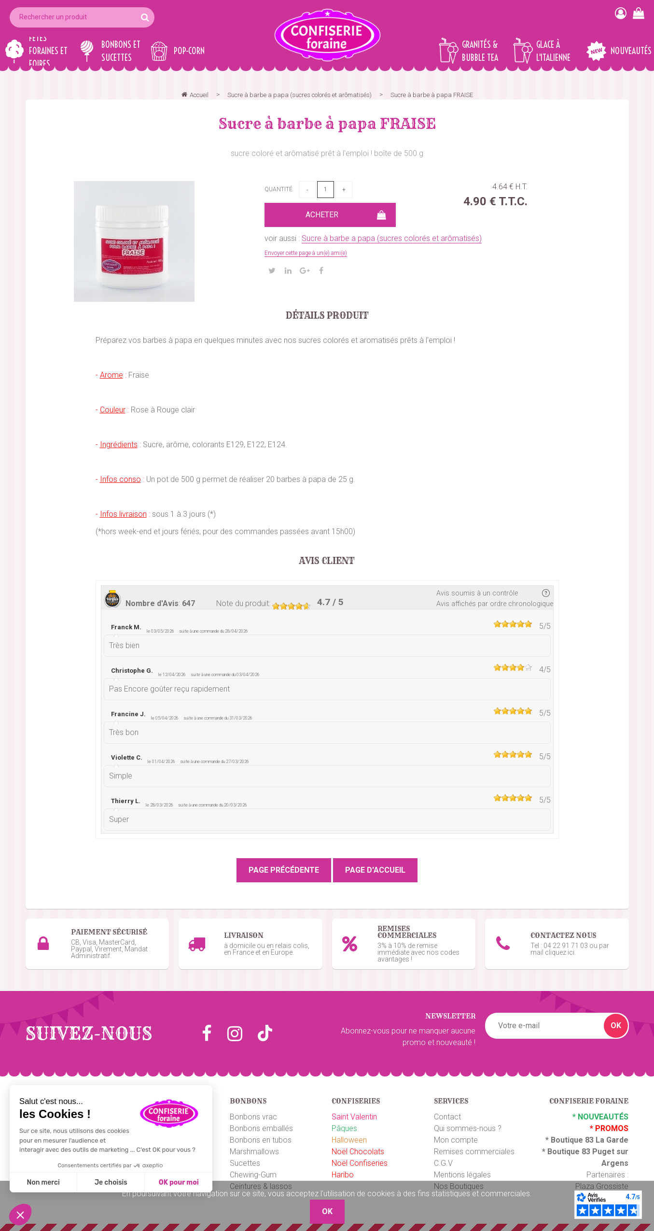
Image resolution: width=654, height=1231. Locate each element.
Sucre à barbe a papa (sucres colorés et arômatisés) (392, 238)
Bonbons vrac (253, 1116)
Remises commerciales (474, 1151)
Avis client (327, 561)
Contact (447, 1116)
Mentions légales (462, 1174)
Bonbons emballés (261, 1128)
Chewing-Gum (253, 1174)
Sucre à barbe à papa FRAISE (327, 123)
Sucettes (245, 1163)
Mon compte (456, 1140)
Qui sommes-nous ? (467, 1128)
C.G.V (443, 1163)
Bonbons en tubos (261, 1140)
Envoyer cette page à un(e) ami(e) (305, 253)
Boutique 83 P (572, 1151)
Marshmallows (254, 1151)
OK (616, 1025)
